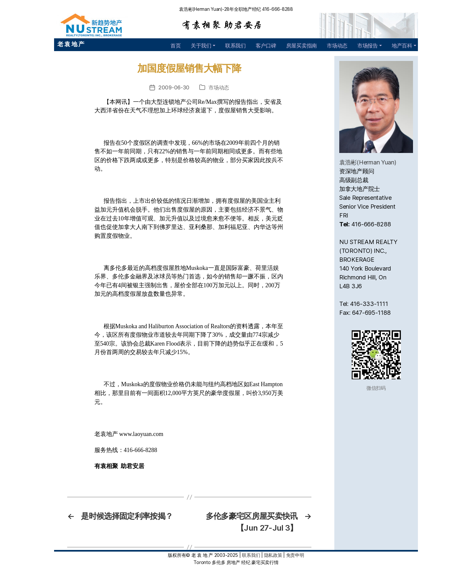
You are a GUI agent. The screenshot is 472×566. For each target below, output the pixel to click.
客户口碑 (266, 45)
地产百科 (402, 45)
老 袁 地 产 (70, 44)
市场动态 (337, 45)
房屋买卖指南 (301, 45)
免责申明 (295, 555)
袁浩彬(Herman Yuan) (367, 162)
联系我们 (235, 45)
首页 (175, 45)
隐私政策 (273, 555)
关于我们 (201, 45)
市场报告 (367, 45)
